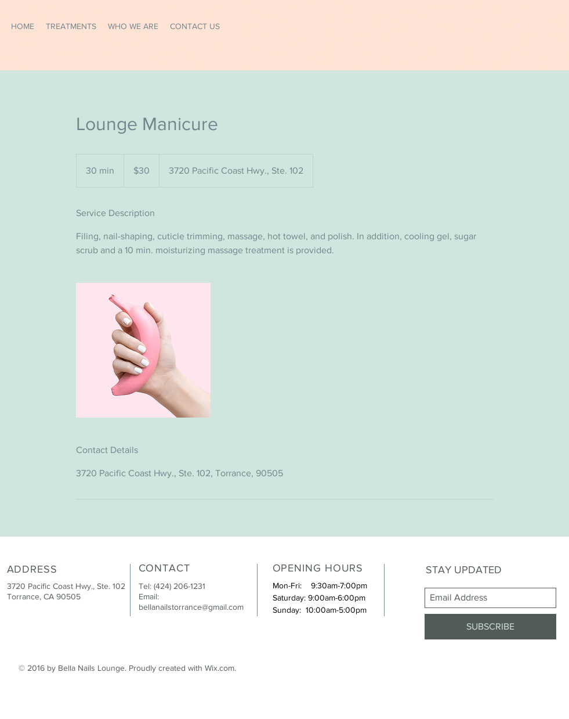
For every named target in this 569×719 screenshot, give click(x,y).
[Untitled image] (143, 350)
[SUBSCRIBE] (490, 626)
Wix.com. (220, 668)
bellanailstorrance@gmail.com (191, 607)
